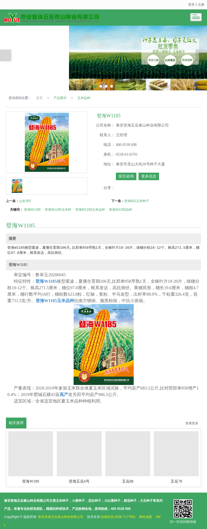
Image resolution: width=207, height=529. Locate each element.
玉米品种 (83, 98)
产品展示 (60, 98)
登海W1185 (32, 209)
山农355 (25, 201)
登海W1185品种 (120, 209)
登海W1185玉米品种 (90, 209)
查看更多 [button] (191, 423)
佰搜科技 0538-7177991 (118, 517)
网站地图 (145, 517)
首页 (39, 98)
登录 (191, 4)
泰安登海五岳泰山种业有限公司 (60, 517)
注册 (201, 4)
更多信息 (148, 176)
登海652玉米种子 (136, 201)
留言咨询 (126, 176)
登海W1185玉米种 (58, 209)
